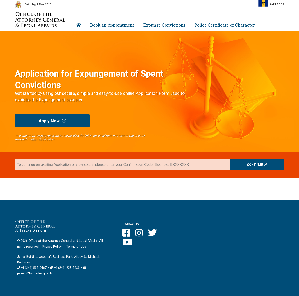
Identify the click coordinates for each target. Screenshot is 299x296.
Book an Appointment (112, 25)
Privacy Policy (52, 247)
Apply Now (52, 120)
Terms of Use (76, 247)
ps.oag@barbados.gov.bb (34, 273)
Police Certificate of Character (224, 25)
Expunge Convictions (164, 25)
